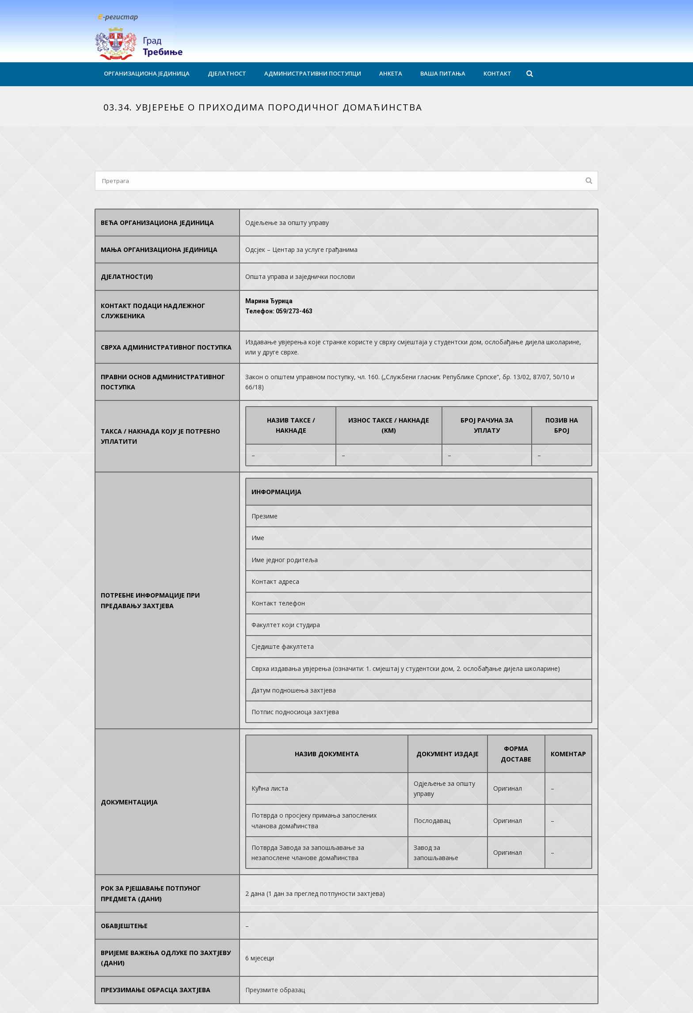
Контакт (497, 73)
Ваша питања (442, 73)
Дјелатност (227, 73)
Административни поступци (312, 73)
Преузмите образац (275, 990)
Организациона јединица (147, 73)
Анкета (390, 73)
